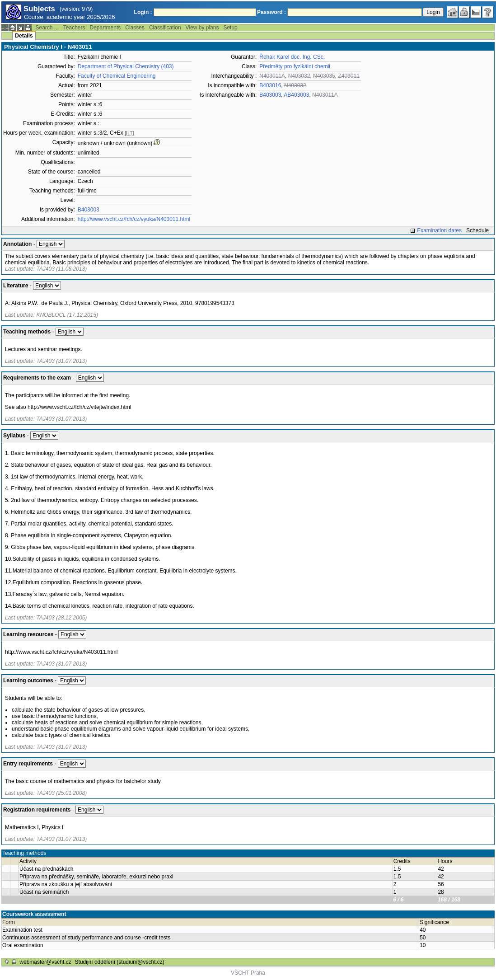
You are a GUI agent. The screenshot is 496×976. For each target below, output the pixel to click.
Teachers (74, 27)
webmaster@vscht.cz (45, 962)
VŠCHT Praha (248, 973)
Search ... (46, 27)
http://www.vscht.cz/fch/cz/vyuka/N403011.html (134, 219)
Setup (230, 27)
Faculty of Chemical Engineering (117, 76)
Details (24, 36)
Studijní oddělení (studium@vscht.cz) (119, 962)
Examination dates (439, 230)
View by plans (202, 27)
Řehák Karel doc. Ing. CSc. (292, 57)
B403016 (270, 85)
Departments (105, 27)
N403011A (272, 76)
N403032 (299, 76)
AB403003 (296, 95)
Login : (143, 12)
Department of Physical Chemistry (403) (126, 66)
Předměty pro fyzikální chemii (294, 66)
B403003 (88, 209)
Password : (271, 12)
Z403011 (348, 76)
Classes (135, 27)
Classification (165, 27)
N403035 (324, 76)
